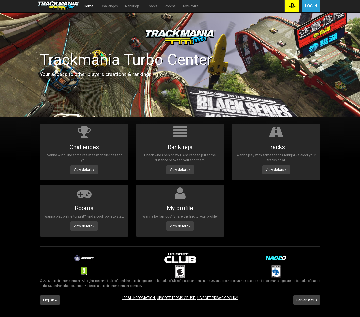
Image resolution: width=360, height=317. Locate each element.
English (50, 300)
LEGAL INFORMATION (139, 298)
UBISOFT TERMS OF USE (176, 298)
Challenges (109, 6)
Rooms (170, 6)
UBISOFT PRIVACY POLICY (217, 298)
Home (88, 6)
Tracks (152, 6)
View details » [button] (84, 170)
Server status (306, 300)
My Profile (191, 6)
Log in (311, 6)
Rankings (132, 6)
